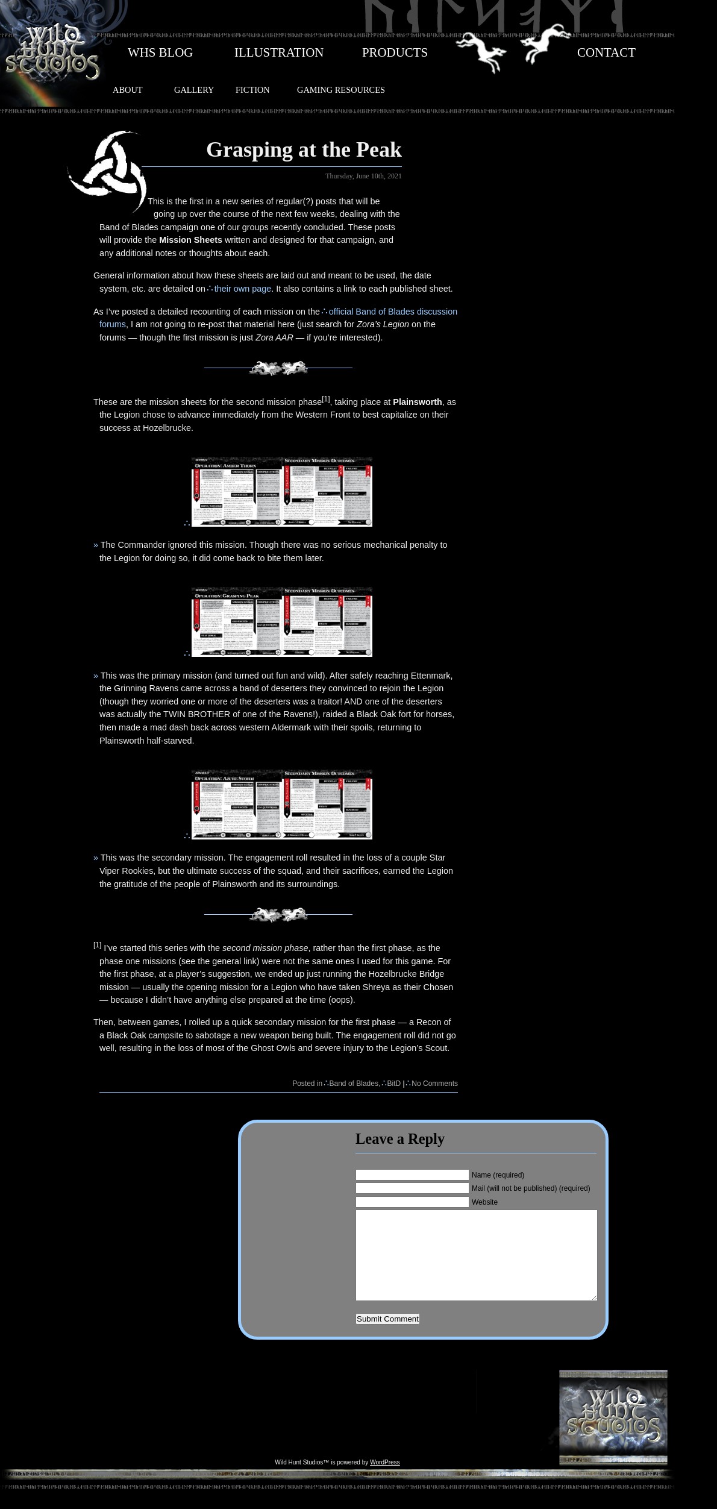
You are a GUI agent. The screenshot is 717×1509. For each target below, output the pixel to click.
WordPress (385, 1480)
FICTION (253, 90)
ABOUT (128, 90)
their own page (242, 288)
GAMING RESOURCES (341, 90)
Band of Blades (354, 1083)
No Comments (435, 1083)
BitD (394, 1083)
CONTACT (606, 52)
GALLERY (194, 90)
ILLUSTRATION (279, 52)
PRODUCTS (395, 52)
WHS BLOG (160, 52)
